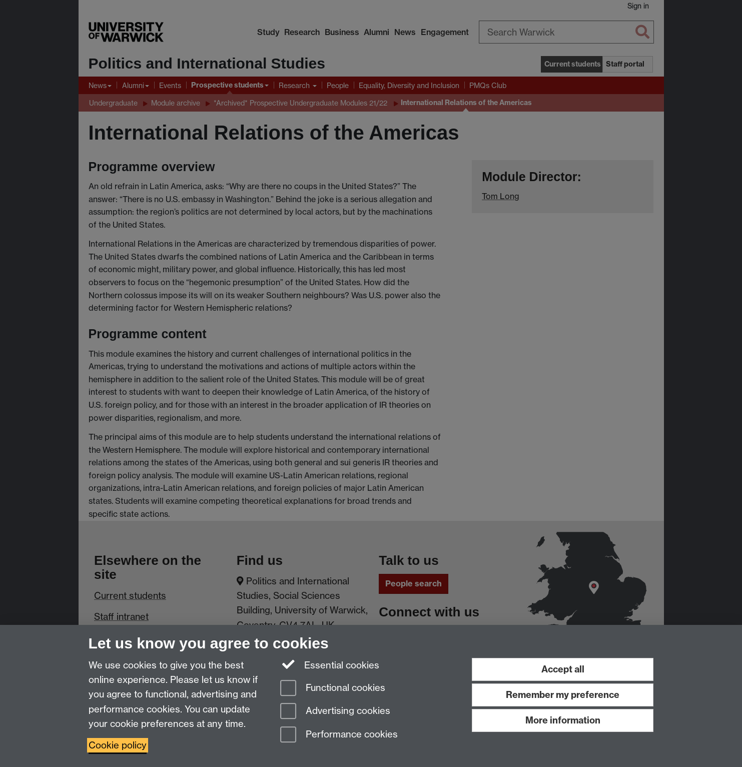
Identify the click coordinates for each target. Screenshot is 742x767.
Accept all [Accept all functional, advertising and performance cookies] (562, 669)
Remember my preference (562, 694)
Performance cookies (339, 735)
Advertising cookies (335, 711)
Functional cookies (332, 688)
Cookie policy (118, 745)
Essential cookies (330, 664)
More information (562, 720)
